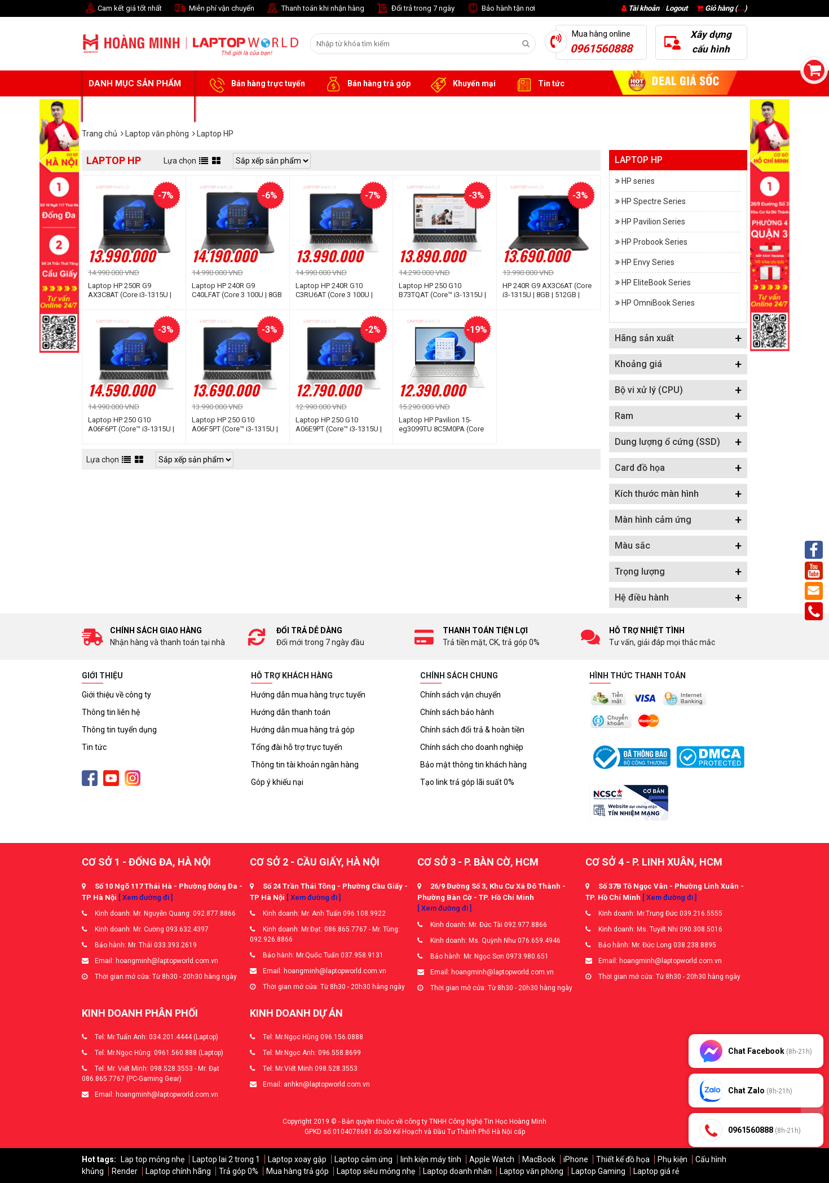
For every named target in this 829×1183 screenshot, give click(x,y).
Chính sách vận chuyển (460, 694)
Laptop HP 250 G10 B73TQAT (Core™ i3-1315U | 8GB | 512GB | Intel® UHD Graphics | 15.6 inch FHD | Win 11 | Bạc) (442, 290)
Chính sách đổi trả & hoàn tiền (472, 729)
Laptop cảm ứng (363, 1159)
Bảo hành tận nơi (500, 9)
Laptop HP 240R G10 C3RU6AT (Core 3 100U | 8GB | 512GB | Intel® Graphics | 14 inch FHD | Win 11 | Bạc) (341, 290)
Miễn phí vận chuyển (213, 9)
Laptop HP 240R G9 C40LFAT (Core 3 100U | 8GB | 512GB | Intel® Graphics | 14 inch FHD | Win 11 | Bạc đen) (237, 290)
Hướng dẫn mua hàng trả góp (303, 729)
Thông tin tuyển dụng (119, 729)
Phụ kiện (672, 1159)
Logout (676, 8)
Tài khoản (643, 8)
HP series (638, 181)
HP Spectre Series (653, 201)
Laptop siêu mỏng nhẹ (376, 1171)
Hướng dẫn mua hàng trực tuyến (308, 694)
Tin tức (539, 84)
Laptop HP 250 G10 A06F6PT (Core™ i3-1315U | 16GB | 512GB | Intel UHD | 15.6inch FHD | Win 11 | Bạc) (133, 425)
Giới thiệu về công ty (116, 694)
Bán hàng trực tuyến (255, 84)
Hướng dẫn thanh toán (290, 712)
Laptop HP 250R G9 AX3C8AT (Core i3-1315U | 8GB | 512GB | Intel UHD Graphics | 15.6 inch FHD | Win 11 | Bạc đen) (129, 290)
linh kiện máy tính (430, 1159)
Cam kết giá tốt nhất (122, 9)
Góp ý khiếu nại (277, 782)
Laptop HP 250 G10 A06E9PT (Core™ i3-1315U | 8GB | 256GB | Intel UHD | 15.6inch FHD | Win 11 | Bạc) (341, 425)
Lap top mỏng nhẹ (152, 1159)
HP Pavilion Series (653, 221)
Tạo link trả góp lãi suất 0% (467, 782)
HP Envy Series (647, 262)
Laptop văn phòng (531, 1171)
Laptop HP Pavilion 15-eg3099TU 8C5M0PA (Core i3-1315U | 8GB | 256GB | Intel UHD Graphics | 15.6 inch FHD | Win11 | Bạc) (441, 425)
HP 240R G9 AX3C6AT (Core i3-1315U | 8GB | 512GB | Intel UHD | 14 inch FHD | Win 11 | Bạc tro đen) (547, 290)
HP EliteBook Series (656, 282)
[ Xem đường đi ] (145, 897)
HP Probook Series (654, 241)
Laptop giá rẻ (656, 1171)
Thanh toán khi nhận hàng (315, 9)
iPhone (575, 1159)
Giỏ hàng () (721, 8)
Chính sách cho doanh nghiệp (471, 747)
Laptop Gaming (598, 1171)
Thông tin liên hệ (111, 712)
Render (125, 1171)
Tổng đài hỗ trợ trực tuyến (296, 747)
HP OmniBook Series (658, 302)
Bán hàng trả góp (366, 84)
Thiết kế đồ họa (623, 1159)
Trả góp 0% (238, 1171)
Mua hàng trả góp (297, 1171)
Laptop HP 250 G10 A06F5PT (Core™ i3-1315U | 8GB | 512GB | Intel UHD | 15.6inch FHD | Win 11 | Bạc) (237, 425)
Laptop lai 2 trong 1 (226, 1159)
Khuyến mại (461, 84)
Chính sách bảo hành (457, 712)
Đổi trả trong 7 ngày (415, 9)
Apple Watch (491, 1159)
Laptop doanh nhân (457, 1171)
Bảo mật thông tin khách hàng (473, 764)
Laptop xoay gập (297, 1159)
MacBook (538, 1159)
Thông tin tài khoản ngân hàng (305, 764)
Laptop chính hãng (178, 1171)
